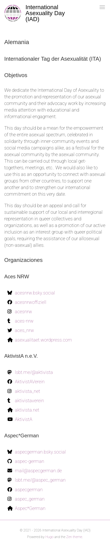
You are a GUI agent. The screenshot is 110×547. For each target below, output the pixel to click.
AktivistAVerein (30, 381)
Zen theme (74, 537)
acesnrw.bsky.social (35, 293)
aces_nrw (24, 330)
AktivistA (23, 419)
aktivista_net (27, 391)
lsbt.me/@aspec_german (40, 480)
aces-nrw (24, 321)
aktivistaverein (29, 400)
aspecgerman (29, 489)
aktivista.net (27, 410)
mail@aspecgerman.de (38, 470)
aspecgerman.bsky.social (40, 452)
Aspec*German (30, 508)
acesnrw (23, 311)
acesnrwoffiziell (30, 302)
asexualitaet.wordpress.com (43, 340)
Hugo (49, 537)
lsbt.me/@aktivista (34, 372)
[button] (102, 7)
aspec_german (30, 499)
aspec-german (29, 461)
